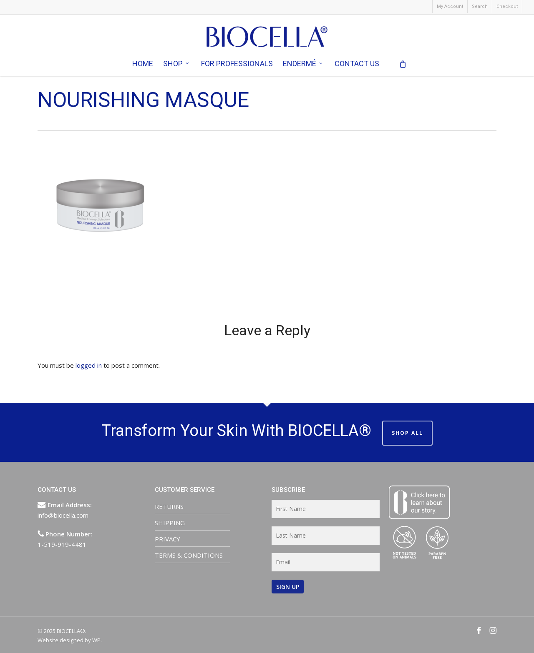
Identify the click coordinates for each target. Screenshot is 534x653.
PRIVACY (167, 539)
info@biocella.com (63, 515)
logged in (89, 365)
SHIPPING (170, 522)
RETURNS (169, 506)
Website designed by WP (69, 640)
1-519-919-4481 (62, 544)
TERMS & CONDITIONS (189, 555)
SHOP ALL (407, 432)
